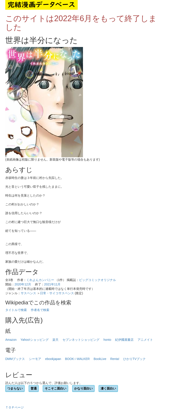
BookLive (100, 359)
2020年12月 (23, 284)
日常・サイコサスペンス (57, 293)
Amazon (11, 339)
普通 (34, 388)
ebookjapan (53, 359)
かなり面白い (83, 388)
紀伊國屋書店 (124, 339)
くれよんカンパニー (40, 280)
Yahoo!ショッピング (34, 339)
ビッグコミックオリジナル (97, 280)
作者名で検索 (40, 310)
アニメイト (145, 339)
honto (107, 339)
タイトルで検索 (16, 310)
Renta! (114, 359)
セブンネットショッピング (80, 339)
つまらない (15, 388)
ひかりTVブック (134, 359)
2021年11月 (52, 284)
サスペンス (28, 293)
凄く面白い (108, 388)
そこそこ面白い (55, 388)
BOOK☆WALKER (77, 359)
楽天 (55, 339)
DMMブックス (15, 359)
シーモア (35, 359)
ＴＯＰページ (14, 407)
